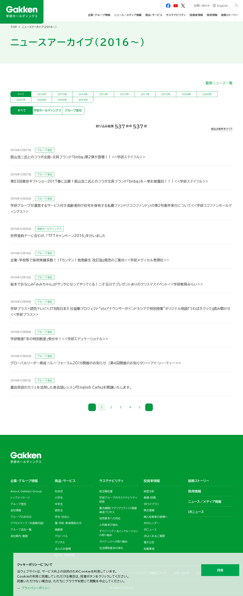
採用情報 (212, 15)
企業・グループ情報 (99, 15)
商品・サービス (153, 15)
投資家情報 (196, 15)
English (222, 6)
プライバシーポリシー (38, 587)
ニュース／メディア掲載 (128, 15)
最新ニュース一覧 (219, 83)
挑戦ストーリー (229, 15)
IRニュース (196, 511)
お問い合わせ (202, 6)
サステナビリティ (176, 15)
